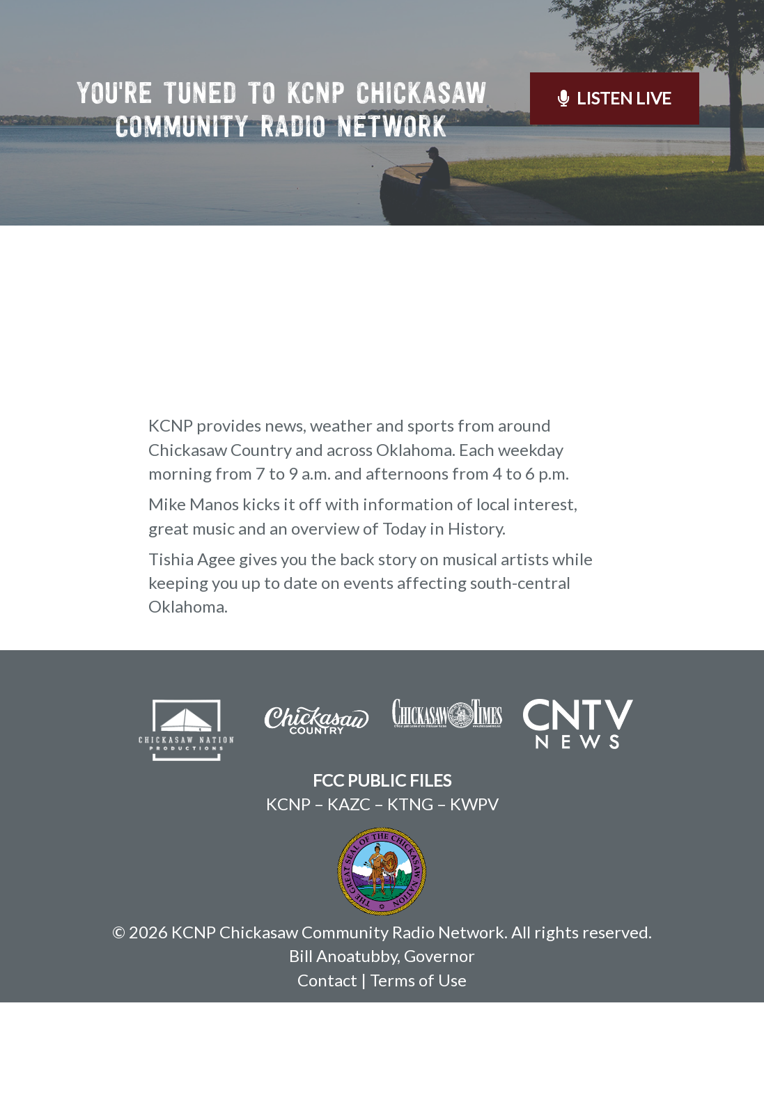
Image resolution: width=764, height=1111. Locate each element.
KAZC (349, 912)
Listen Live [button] (614, 206)
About (313, 44)
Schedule (395, 44)
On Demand (497, 44)
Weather (596, 44)
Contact (686, 44)
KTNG (410, 912)
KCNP (288, 912)
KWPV (474, 912)
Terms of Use (418, 1088)
